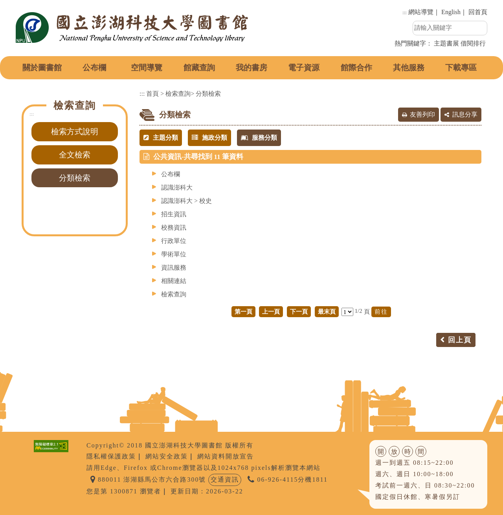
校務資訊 (173, 227)
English (451, 12)
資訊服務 (173, 267)
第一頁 (243, 311)
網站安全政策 (166, 456)
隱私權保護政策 (111, 456)
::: (404, 12)
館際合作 (356, 67)
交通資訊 (225, 479)
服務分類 (259, 137)
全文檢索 (74, 154)
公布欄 (94, 67)
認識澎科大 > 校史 (186, 200)
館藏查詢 (199, 67)
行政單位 (173, 240)
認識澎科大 (177, 187)
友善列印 (422, 114)
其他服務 (408, 67)
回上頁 (460, 340)
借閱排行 (473, 43)
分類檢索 (74, 177)
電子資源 (303, 67)
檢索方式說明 (74, 131)
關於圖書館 (42, 67)
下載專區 (461, 67)
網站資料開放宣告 (225, 456)
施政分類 (209, 137)
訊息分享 (464, 114)
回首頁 (477, 12)
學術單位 (173, 254)
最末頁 (327, 311)
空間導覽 (146, 67)
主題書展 (446, 43)
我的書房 (251, 67)
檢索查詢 (178, 93)
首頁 (152, 93)
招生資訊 (173, 214)
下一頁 (299, 311)
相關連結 (173, 281)
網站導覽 (420, 12)
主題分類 (160, 137)
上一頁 (271, 311)
